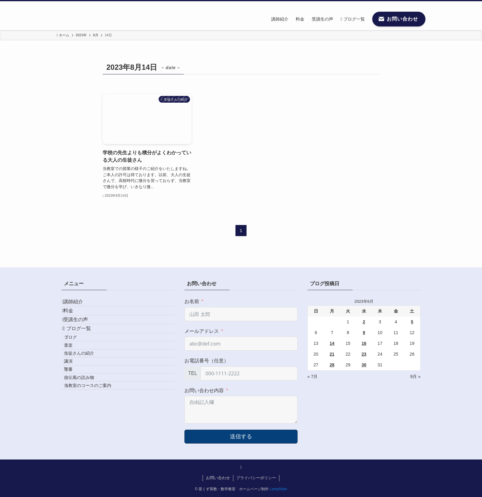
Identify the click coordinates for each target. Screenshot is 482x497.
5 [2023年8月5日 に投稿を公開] (412, 321)
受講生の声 (81, 333)
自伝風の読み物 (88, 427)
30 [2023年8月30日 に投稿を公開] (364, 364)
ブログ (79, 362)
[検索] (421, 4)
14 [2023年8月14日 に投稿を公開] (332, 343)
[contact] (413, 4)
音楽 (77, 375)
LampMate (278, 489)
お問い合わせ (218, 477)
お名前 (191, 301)
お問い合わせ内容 (204, 390)
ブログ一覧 (83, 348)
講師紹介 (79, 304)
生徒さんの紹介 (88, 388)
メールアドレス (201, 331)
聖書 (77, 414)
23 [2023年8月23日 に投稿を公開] (364, 354)
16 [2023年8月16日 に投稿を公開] (364, 343)
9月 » (415, 376)
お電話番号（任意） (206, 360)
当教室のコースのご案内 (96, 441)
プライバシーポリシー (256, 477)
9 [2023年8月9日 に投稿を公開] (364, 332)
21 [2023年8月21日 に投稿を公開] (332, 354)
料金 (74, 318)
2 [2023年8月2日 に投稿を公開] (364, 321)
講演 (77, 401)
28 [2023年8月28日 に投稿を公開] (332, 364)
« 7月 (312, 376)
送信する (241, 436)
